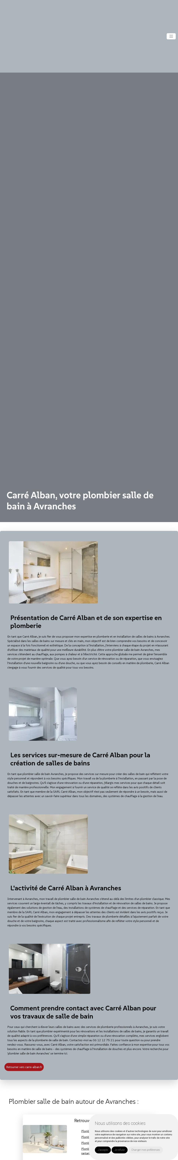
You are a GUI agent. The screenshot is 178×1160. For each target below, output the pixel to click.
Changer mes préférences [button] (145, 1149)
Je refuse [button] (120, 1149)
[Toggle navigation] (171, 36)
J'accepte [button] (103, 1149)
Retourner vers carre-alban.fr (24, 1067)
